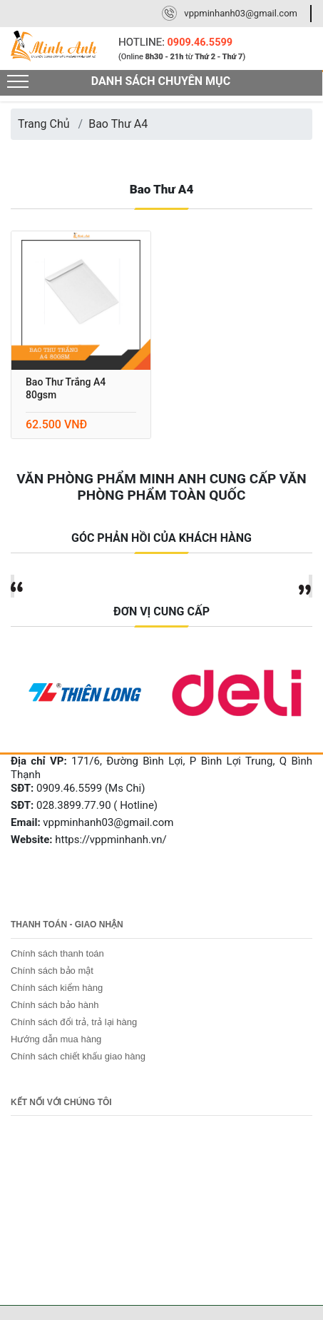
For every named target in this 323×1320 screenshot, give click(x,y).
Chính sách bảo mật (52, 970)
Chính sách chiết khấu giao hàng (78, 1056)
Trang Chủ (44, 124)
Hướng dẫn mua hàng (56, 1039)
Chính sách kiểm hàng (57, 987)
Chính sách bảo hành (54, 1004)
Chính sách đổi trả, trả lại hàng (74, 1022)
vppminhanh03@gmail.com (240, 13)
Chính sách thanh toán (57, 953)
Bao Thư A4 (118, 124)
